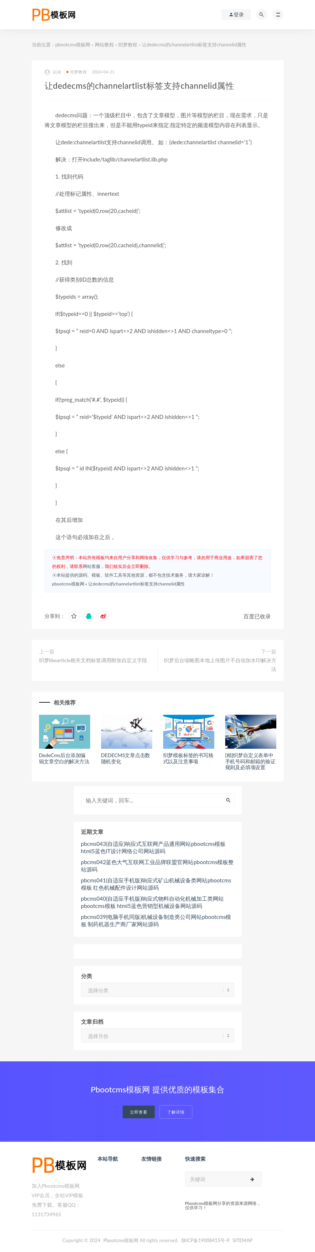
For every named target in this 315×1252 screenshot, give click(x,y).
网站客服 (91, 566)
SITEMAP (243, 1240)
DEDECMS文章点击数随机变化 (125, 758)
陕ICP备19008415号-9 (205, 1240)
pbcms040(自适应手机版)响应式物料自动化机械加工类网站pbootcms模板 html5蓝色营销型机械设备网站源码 (152, 902)
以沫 (53, 72)
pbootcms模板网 (72, 44)
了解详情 (176, 1112)
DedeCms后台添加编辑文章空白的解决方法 (64, 758)
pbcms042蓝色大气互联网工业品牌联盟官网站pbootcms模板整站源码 (157, 866)
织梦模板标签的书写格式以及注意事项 (188, 758)
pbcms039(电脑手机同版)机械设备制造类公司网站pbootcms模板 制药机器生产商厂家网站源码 (156, 920)
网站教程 (104, 44)
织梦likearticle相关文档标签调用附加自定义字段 (93, 660)
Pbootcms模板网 (120, 1240)
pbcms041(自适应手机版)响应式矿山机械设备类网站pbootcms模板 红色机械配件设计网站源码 (156, 884)
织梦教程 (127, 44)
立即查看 (138, 1112)
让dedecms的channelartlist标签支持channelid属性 (136, 584)
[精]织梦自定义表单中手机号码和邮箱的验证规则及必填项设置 (250, 761)
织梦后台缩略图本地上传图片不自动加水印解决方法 (220, 664)
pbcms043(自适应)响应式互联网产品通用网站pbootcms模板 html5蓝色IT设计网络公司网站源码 (153, 847)
